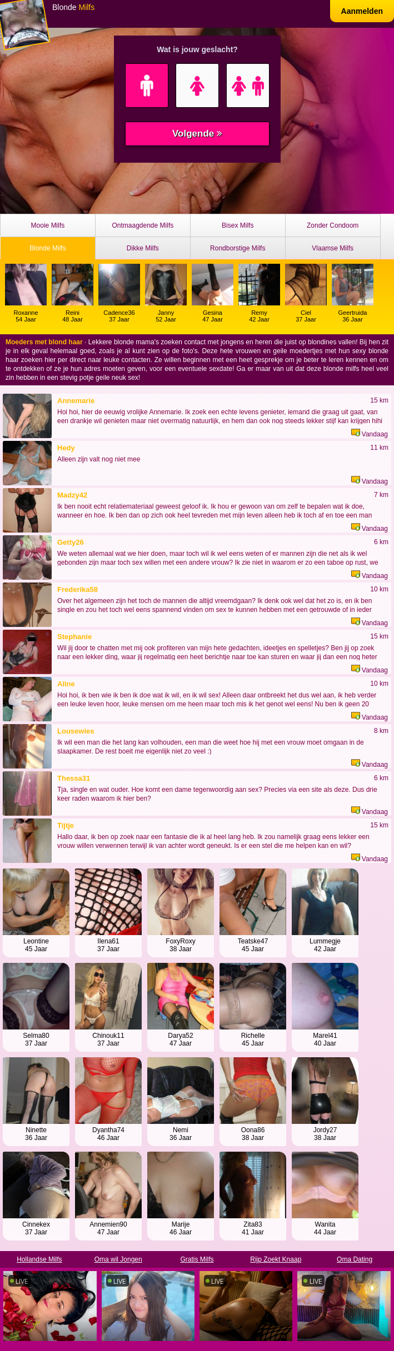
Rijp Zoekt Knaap (275, 1259)
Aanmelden (362, 11)
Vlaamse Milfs (332, 248)
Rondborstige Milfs (237, 248)
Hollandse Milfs (39, 1259)
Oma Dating (354, 1259)
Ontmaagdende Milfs (142, 225)
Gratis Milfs (196, 1259)
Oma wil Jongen (118, 1259)
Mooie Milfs (48, 225)
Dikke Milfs (143, 248)
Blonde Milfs (47, 248)
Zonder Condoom (332, 225)
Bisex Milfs (237, 225)
